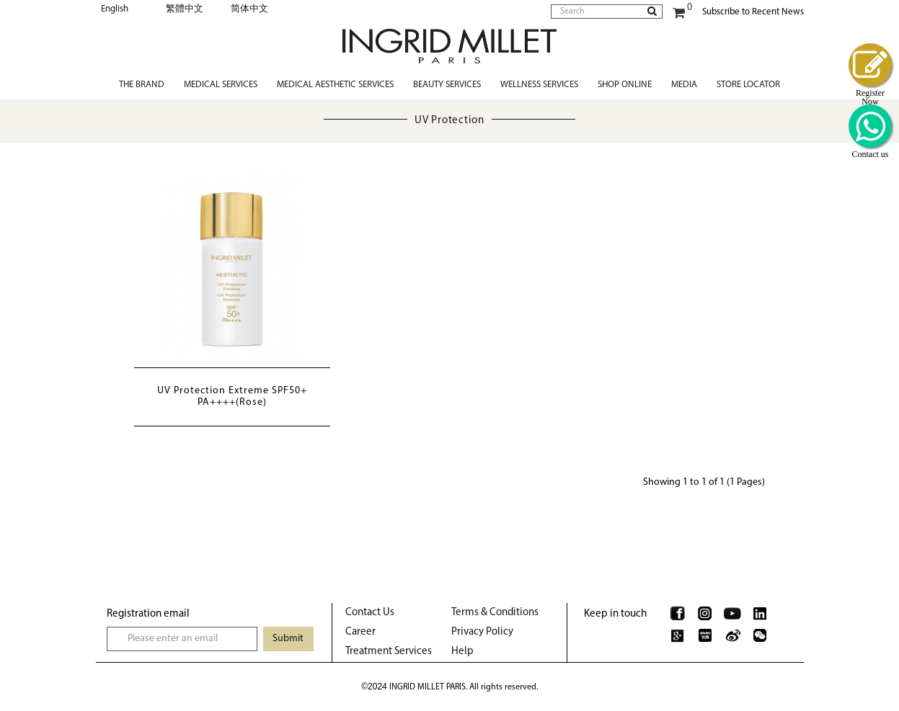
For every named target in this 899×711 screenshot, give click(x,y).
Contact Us (369, 612)
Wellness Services (539, 84)
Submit (288, 638)
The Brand (141, 84)
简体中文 (249, 9)
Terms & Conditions (495, 612)
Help (462, 651)
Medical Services (220, 84)
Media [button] (684, 84)
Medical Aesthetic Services (335, 84)
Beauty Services (447, 84)
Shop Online (625, 84)
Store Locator (748, 84)
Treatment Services (388, 651)
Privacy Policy (482, 632)
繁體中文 (184, 9)
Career (360, 632)
